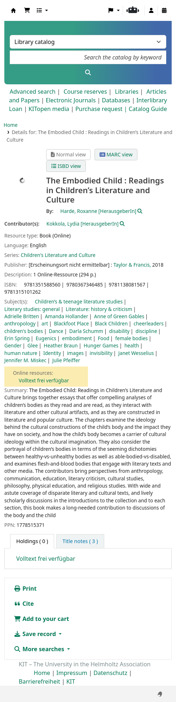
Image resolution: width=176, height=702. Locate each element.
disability (119, 331)
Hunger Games (101, 345)
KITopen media (48, 109)
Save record (35, 634)
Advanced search (33, 91)
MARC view (116, 154)
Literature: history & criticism (99, 309)
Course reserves (85, 91)
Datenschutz (110, 673)
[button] (27, 10)
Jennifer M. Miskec (25, 360)
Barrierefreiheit (39, 681)
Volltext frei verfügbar (44, 380)
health (131, 345)
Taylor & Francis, (132, 264)
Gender (13, 345)
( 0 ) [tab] (32, 541)
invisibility (101, 353)
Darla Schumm (86, 331)
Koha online (13, 10)
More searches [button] (40, 649)
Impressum (71, 673)
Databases (116, 100)
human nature (20, 353)
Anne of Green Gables (119, 316)
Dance (56, 331)
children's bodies (23, 331)
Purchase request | (102, 109)
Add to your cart (41, 619)
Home (11, 124)
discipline (146, 331)
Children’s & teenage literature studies (79, 301)
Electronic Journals (71, 100)
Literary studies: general (32, 309)
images (75, 353)
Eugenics (46, 338)
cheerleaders (149, 323)
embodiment (77, 338)
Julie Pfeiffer (66, 360)
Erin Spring (17, 338)
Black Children (111, 323)
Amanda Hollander (66, 316)
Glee (32, 345)
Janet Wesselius (136, 353)
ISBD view (66, 166)
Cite (24, 604)
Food (103, 338)
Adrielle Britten (21, 316)
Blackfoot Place (71, 323)
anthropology (20, 323)
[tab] (80, 541)
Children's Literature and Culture (58, 255)
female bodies (131, 338)
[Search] (88, 72)
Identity (52, 353)
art (44, 323)
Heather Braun (61, 345)
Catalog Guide (148, 109)
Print (25, 588)
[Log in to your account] (151, 10)
